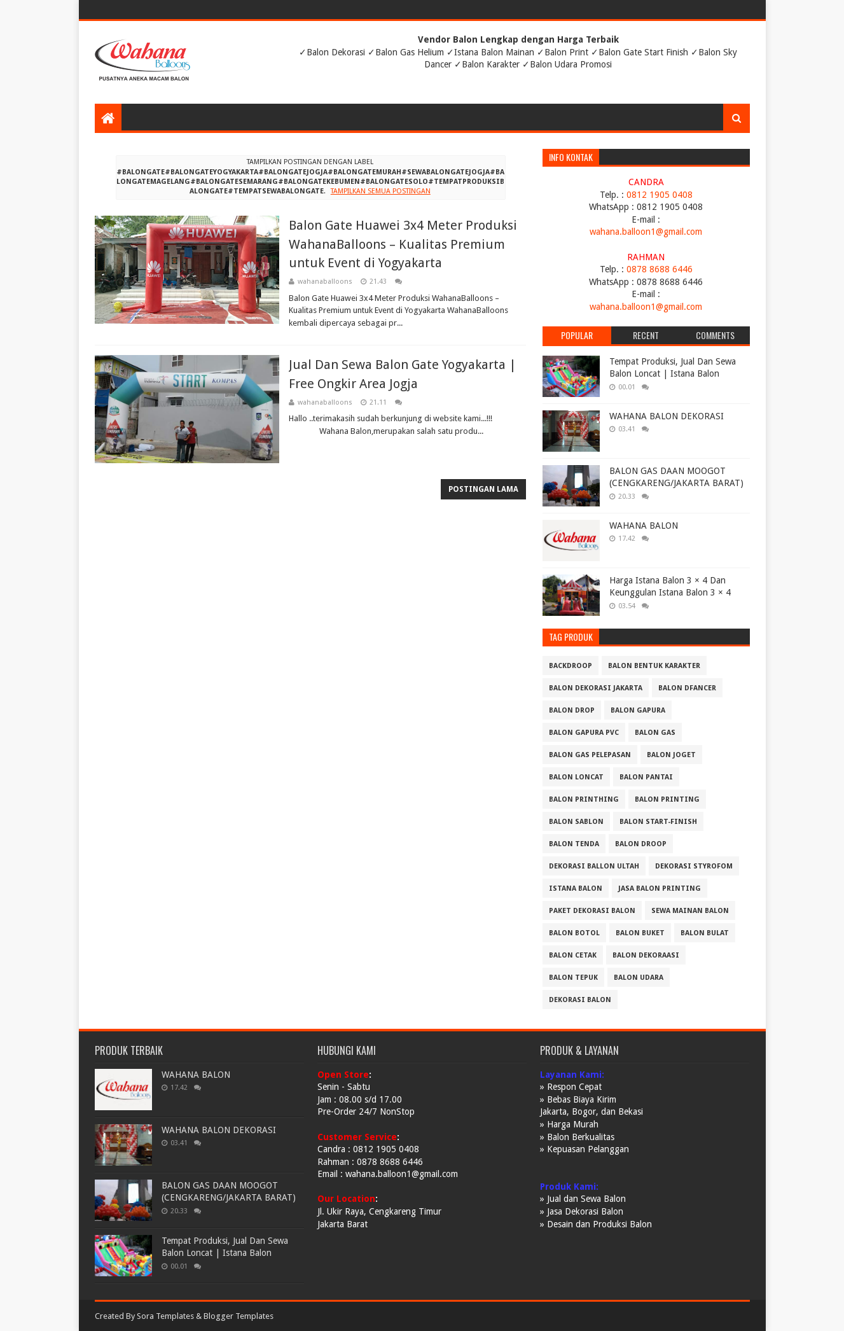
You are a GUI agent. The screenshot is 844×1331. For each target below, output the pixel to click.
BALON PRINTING (667, 799)
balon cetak (573, 955)
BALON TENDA (574, 844)
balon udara (638, 977)
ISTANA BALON (575, 888)
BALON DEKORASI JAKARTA (595, 688)
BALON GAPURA (638, 710)
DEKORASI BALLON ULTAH (594, 866)
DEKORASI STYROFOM (694, 866)
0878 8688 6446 (659, 269)
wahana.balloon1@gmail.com (646, 231)
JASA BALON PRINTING (659, 888)
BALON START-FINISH (658, 822)
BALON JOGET (671, 755)
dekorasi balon (580, 1000)
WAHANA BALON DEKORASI (666, 416)
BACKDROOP (570, 666)
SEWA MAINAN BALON (690, 911)
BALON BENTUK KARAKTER (654, 666)
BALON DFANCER (687, 688)
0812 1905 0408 (659, 195)
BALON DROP (572, 710)
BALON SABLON (576, 822)
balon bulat (705, 933)
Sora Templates (165, 1316)
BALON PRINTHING (584, 799)
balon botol (574, 933)
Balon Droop (641, 844)
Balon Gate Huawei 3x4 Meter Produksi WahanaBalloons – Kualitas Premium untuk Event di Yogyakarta (403, 244)
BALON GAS (655, 732)
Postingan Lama (483, 489)
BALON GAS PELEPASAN (590, 755)
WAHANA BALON (643, 525)
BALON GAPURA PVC (584, 732)
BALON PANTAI (646, 777)
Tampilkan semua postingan (381, 191)
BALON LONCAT (576, 777)
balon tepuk (573, 977)
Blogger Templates (238, 1316)
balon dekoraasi (645, 955)
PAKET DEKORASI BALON (592, 911)
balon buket (640, 933)
